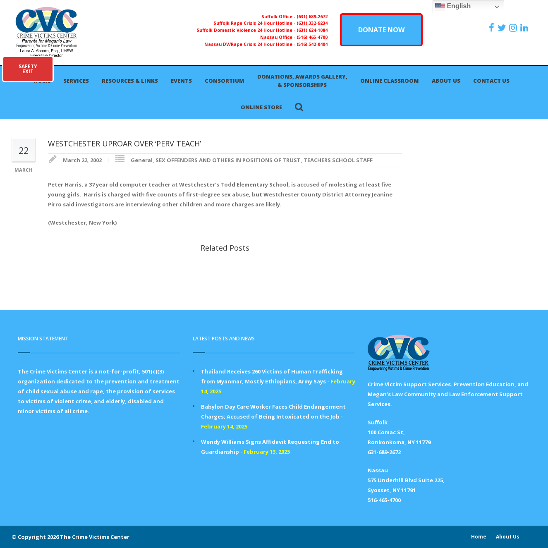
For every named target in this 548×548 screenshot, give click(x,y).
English (453, 7)
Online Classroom (389, 80)
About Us (446, 80)
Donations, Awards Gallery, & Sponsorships (302, 81)
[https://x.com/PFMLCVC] (503, 27)
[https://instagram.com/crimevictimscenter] (514, 27)
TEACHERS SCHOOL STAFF (338, 160)
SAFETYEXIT (28, 69)
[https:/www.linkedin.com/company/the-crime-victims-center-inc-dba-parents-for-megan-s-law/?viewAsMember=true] (525, 27)
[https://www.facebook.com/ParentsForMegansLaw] (492, 27)
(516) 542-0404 (312, 44)
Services (76, 80)
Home (478, 536)
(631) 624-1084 (312, 30)
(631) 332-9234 (312, 23)
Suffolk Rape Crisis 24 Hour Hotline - (255, 23)
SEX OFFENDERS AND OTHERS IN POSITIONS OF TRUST (228, 160)
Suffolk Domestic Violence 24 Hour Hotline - (246, 30)
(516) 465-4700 (312, 37)
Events (181, 80)
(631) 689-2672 (312, 16)
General (142, 160)
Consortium (224, 80)
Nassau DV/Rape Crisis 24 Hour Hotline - (250, 44)
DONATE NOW (381, 29)
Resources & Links (130, 80)
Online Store (261, 107)
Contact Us (491, 80)
